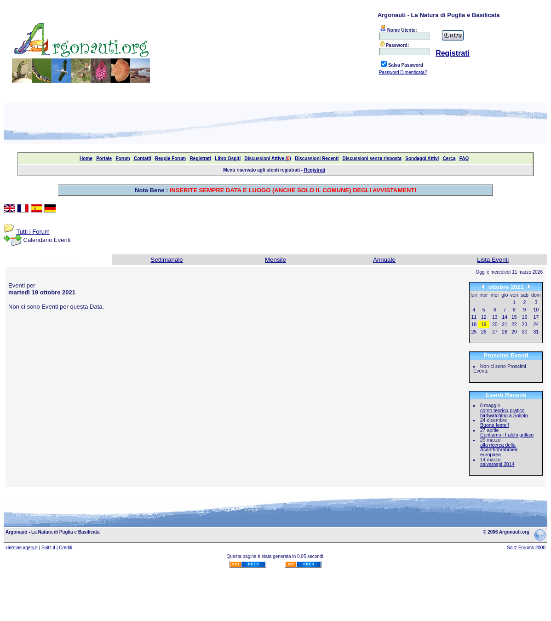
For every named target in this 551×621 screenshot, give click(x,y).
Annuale (384, 259)
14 (504, 317)
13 (495, 317)
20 (495, 324)
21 (504, 324)
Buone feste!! (494, 425)
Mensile (275, 259)
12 (484, 317)
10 (536, 309)
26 (484, 331)
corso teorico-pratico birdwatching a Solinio (504, 413)
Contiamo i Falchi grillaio (507, 434)
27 (495, 331)
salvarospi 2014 (497, 464)
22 (514, 324)
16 (525, 317)
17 (536, 317)
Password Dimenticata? (403, 72)
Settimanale (166, 259)
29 (514, 331)
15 (514, 317)
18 (473, 324)
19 (484, 324)
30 (525, 331)
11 (473, 317)
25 (473, 331)
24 (536, 324)
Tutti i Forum (32, 231)
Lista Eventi (493, 259)
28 (504, 331)
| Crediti (64, 547)
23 (525, 324)
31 (536, 331)
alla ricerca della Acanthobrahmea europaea (498, 449)
